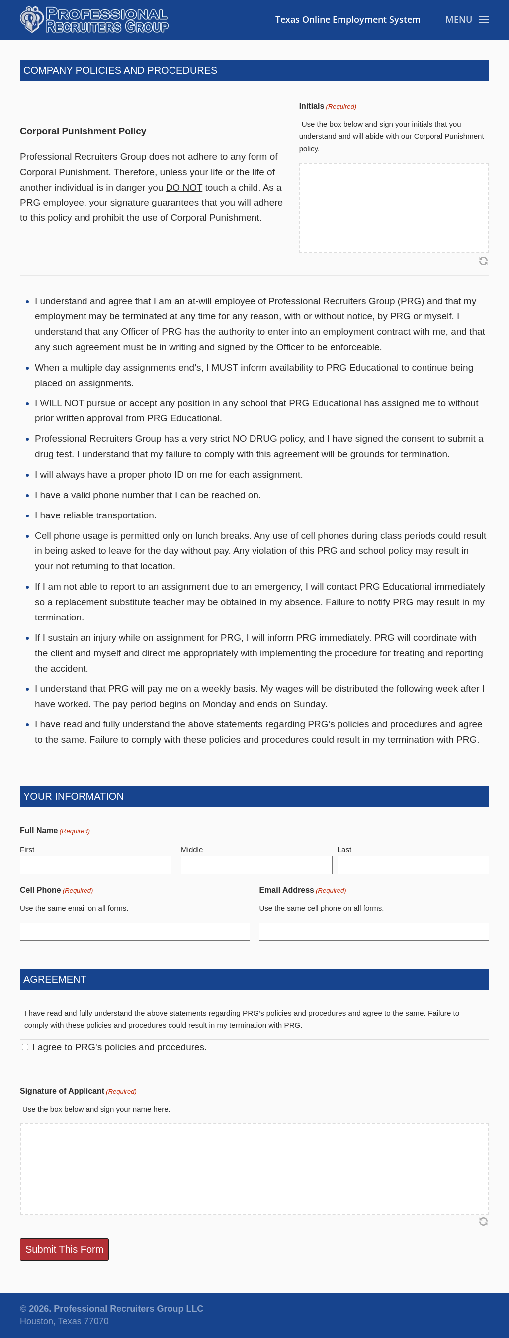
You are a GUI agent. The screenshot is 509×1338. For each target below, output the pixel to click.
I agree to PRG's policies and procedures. (119, 1047)
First (27, 849)
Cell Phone (56, 890)
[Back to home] (94, 20)
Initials (327, 107)
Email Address (302, 890)
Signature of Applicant (78, 1091)
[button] (467, 20)
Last (344, 849)
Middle (192, 849)
